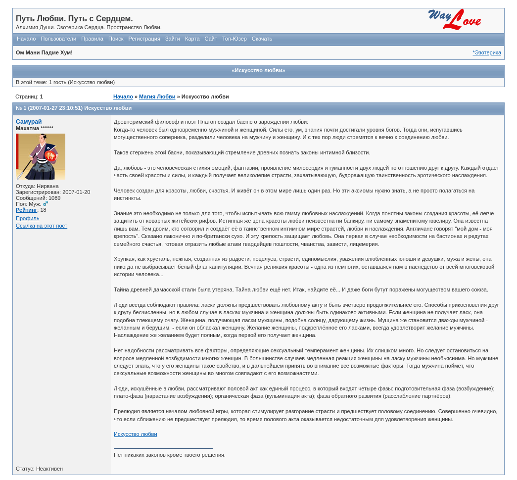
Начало (26, 39)
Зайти (172, 39)
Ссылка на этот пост (41, 226)
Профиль (28, 218)
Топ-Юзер (234, 39)
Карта (192, 39)
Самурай (29, 121)
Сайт (211, 39)
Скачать (262, 39)
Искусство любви (108, 108)
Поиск (115, 39)
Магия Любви (157, 96)
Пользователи (58, 39)
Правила (92, 39)
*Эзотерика (487, 52)
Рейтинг (26, 210)
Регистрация (144, 39)
